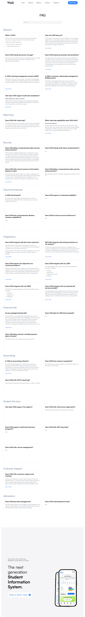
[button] (39, 2)
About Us (30, 2)
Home (23, 2)
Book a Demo (72, 2)
